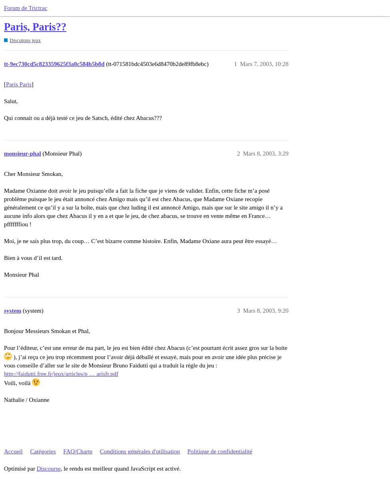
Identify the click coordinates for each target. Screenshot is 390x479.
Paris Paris (19, 84)
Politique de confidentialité (219, 451)
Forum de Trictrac (25, 8)
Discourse (49, 468)
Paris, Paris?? (35, 27)
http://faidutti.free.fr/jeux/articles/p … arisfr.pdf (61, 374)
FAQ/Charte (77, 451)
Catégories (43, 451)
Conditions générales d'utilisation (140, 451)
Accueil (13, 451)
